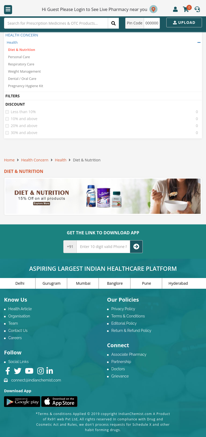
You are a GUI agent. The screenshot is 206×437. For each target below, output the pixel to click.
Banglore (115, 283)
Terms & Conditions (128, 316)
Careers (15, 338)
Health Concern (34, 159)
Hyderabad (178, 283)
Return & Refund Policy (131, 330)
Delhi (19, 283)
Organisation (19, 316)
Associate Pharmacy (128, 354)
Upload (184, 22)
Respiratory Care (21, 64)
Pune (146, 283)
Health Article (20, 309)
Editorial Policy (124, 323)
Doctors (118, 369)
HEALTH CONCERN (21, 35)
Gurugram (52, 283)
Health (12, 42)
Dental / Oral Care (22, 78)
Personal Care (19, 57)
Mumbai (83, 283)
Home (9, 159)
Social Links (18, 362)
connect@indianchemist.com (36, 380)
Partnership (121, 362)
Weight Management (24, 71)
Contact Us (17, 330)
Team (13, 323)
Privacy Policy (123, 309)
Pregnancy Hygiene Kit (25, 86)
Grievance (120, 376)
